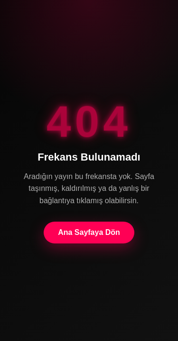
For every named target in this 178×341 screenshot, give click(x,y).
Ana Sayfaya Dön (89, 232)
